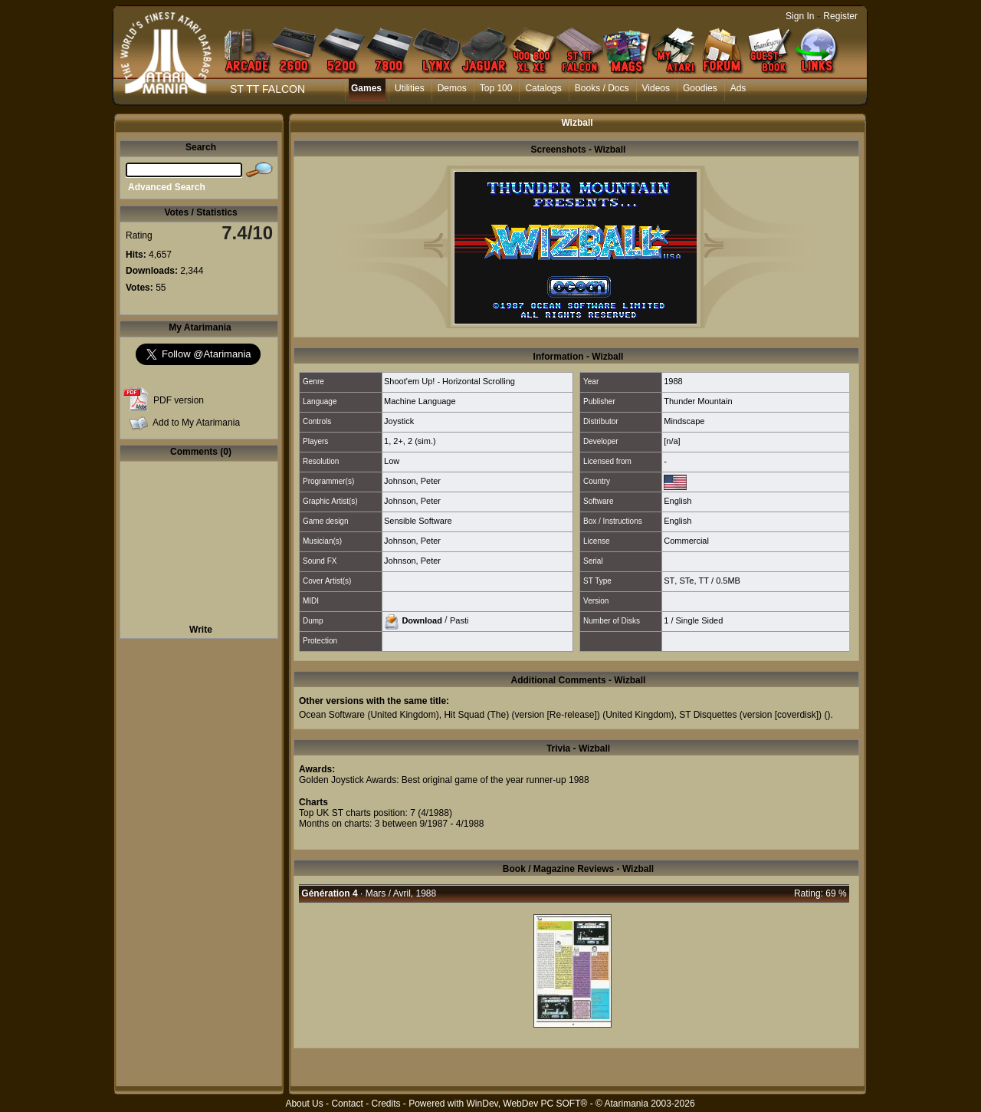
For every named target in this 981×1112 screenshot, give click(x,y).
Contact (347, 1103)
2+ (398, 441)
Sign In (800, 16)
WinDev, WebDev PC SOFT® (527, 1103)
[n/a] (672, 441)
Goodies (700, 88)
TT (704, 580)
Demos (452, 88)
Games (366, 88)
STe (686, 580)
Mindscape (684, 421)
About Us (304, 1103)
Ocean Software (332, 714)
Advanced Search (166, 187)
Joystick (399, 421)
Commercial (686, 540)
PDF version (178, 400)
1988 (673, 381)
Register (840, 16)
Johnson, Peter (412, 480)
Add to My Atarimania (196, 422)
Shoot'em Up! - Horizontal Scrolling (449, 381)
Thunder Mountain (698, 401)
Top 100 (496, 88)
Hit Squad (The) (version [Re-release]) (521, 714)
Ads (738, 88)
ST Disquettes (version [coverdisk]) (750, 714)
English (677, 500)
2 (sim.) (422, 441)
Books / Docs (602, 88)
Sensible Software (418, 520)
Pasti (459, 619)
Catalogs (543, 88)
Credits (385, 1103)
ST (669, 580)
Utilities (410, 88)
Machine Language (420, 401)
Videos (656, 88)
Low (391, 461)
